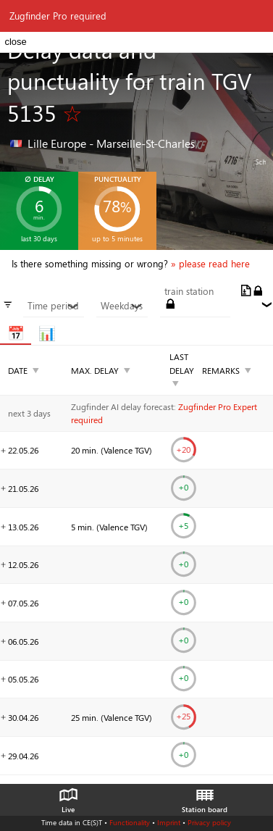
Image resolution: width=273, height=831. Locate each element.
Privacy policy (209, 822)
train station (189, 291)
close (15, 41)
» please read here (210, 263)
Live (68, 797)
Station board (204, 797)
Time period (53, 305)
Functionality (129, 822)
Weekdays (122, 305)
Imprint (168, 822)
